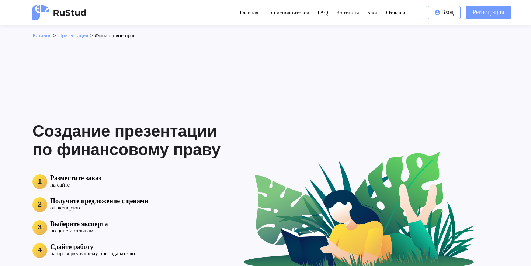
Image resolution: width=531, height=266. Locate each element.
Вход (444, 12)
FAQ (322, 13)
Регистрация (488, 12)
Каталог (41, 35)
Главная (249, 13)
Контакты (347, 13)
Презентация (73, 35)
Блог (372, 13)
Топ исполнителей (288, 13)
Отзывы (395, 13)
